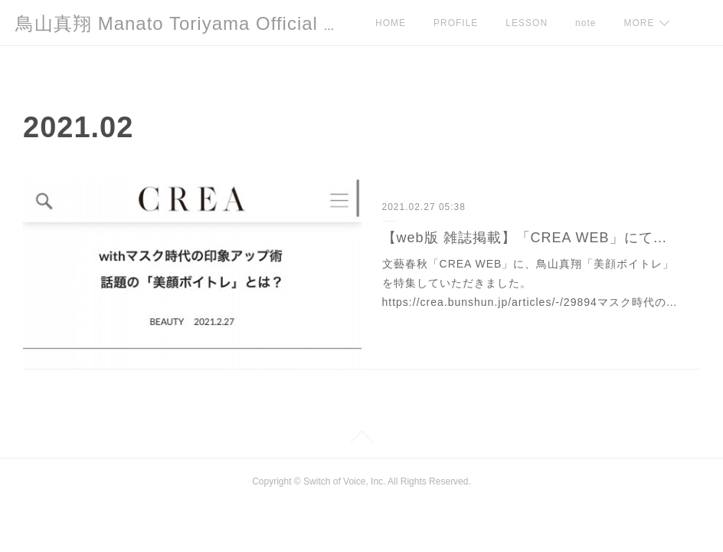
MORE (638, 23)
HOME (390, 23)
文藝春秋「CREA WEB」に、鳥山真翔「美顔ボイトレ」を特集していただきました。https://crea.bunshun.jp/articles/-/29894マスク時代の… (530, 283)
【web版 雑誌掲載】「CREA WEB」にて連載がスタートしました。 (531, 237)
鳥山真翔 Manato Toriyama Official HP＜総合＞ (221, 23)
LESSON (526, 23)
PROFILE (455, 23)
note (585, 23)
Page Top (361, 439)
